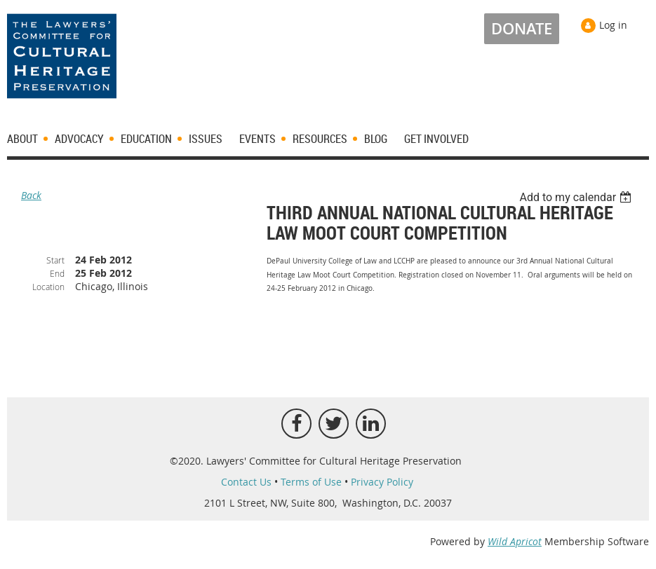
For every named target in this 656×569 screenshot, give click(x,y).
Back (31, 195)
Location (48, 286)
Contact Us (246, 481)
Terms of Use (311, 481)
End (57, 273)
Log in (613, 25)
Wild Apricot (515, 541)
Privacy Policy (382, 481)
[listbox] (577, 197)
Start (55, 260)
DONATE (521, 28)
